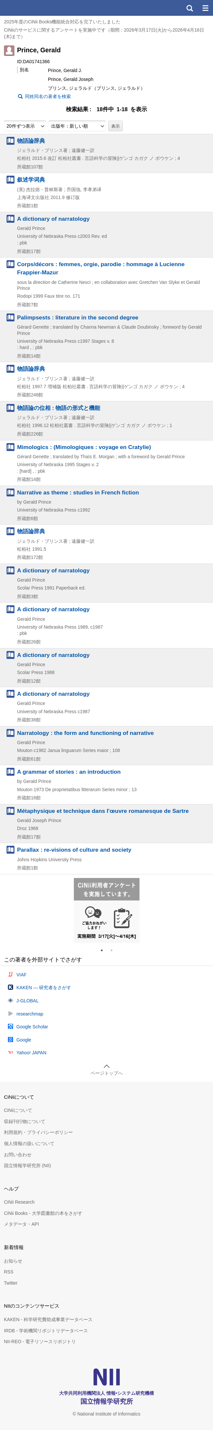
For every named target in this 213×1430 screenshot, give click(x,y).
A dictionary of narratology (53, 218)
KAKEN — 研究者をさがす (43, 987)
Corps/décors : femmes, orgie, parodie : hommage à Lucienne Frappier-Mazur (100, 268)
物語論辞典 (31, 141)
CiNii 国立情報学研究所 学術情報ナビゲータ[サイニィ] (29, 8)
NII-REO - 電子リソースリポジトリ (40, 1341)
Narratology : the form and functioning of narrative (85, 733)
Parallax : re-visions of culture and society (74, 849)
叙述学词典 (31, 179)
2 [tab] (114, 950)
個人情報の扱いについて (29, 1143)
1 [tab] (104, 950)
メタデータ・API (21, 1224)
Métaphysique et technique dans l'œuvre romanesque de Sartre (103, 811)
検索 (189, 8)
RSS (8, 1271)
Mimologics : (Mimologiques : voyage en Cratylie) (84, 447)
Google (23, 1039)
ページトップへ (107, 1073)
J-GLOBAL (27, 1000)
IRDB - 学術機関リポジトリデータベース (46, 1330)
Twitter (10, 1283)
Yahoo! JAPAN (31, 1052)
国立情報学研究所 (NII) (27, 1165)
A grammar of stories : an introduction (69, 771)
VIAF (21, 974)
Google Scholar (32, 1026)
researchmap (29, 1013)
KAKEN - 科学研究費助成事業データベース (48, 1319)
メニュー (205, 8)
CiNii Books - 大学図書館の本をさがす (43, 1213)
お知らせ (13, 1261)
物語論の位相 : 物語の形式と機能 (58, 408)
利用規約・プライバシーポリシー (38, 1132)
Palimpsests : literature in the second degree (77, 317)
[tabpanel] (106, 910)
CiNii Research (19, 1202)
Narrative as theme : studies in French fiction (78, 492)
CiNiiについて (18, 1110)
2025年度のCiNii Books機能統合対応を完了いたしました (62, 21)
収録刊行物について (24, 1121)
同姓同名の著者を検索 (48, 96)
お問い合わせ (18, 1154)
